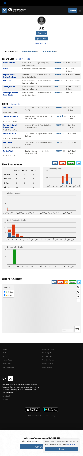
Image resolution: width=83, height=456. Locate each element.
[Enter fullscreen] (78, 287)
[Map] (41, 308)
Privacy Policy (70, 444)
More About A (41, 43)
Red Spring (45, 151)
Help (4, 353)
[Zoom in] (78, 296)
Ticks (7, 295)
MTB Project (46, 353)
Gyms (5, 356)
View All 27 (15, 104)
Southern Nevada (28, 81)
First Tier (28, 110)
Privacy (53, 416)
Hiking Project (47, 356)
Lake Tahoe (29, 134)
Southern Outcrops (44, 81)
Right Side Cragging (28, 65)
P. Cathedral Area (41, 75)
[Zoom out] (78, 300)
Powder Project (47, 364)
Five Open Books (44, 108)
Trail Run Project (47, 360)
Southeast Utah (27, 63)
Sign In (73, 10)
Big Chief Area (43, 134)
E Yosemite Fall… (44, 125)
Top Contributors (8, 367)
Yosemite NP (26, 75)
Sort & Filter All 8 (23, 59)
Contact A (41, 33)
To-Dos (8, 292)
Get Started (41, 446)
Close (61, 449)
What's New (7, 364)
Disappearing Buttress (29, 83)
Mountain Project (48, 349)
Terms (47, 416)
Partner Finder (7, 360)
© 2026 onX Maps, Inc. (35, 416)
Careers (5, 400)
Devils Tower (26, 69)
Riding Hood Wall (31, 153)
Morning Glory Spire (29, 95)
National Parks (47, 367)
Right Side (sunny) (43, 63)
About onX (6, 396)
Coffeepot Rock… (44, 93)
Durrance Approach (39, 69)
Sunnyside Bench (31, 127)
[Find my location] (78, 292)
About (5, 349)
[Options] (77, 329)
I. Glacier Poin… (43, 116)
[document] (61, 446)
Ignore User (41, 38)
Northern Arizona (28, 93)
